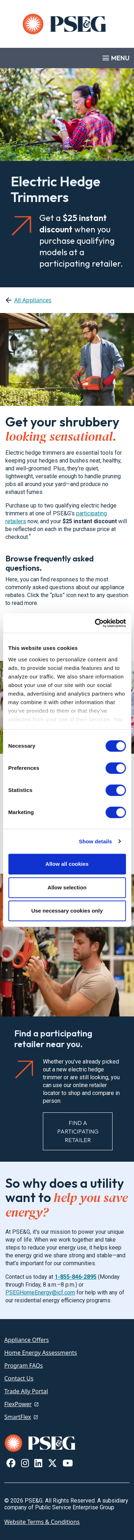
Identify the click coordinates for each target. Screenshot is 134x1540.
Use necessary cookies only (67, 911)
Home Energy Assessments (40, 1353)
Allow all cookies (67, 864)
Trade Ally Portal (26, 1391)
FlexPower (18, 1404)
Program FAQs (23, 1365)
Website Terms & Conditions (42, 1522)
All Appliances (32, 300)
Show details (95, 841)
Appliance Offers (26, 1340)
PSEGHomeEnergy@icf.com (40, 1292)
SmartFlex (17, 1417)
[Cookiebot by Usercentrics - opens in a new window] (95, 623)
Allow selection (67, 887)
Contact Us (18, 1378)
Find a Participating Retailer (78, 1131)
